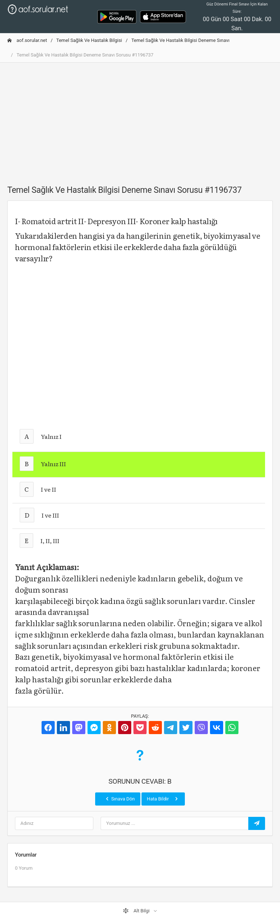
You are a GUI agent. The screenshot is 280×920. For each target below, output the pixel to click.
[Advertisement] (140, 120)
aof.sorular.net (27, 40)
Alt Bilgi (137, 911)
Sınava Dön (119, 799)
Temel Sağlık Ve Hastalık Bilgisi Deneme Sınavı (180, 40)
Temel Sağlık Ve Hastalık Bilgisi (89, 40)
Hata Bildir (163, 799)
